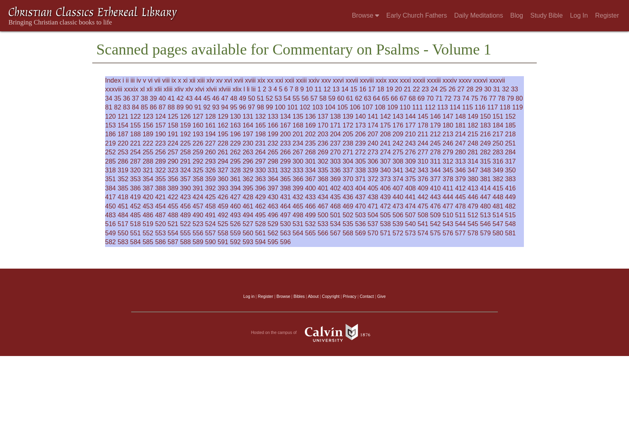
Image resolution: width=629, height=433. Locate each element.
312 (447, 161)
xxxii (419, 80)
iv (138, 80)
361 (235, 179)
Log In (579, 15)
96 (242, 107)
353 (135, 179)
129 (222, 116)
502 (348, 215)
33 (514, 89)
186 (110, 134)
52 (269, 98)
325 (198, 170)
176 (398, 125)
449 (510, 197)
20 (398, 89)
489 (185, 215)
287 (135, 161)
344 (435, 170)
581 (510, 233)
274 (385, 152)
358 (198, 179)
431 (285, 197)
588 (185, 242)
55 (296, 98)
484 (123, 215)
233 (285, 143)
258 (185, 152)
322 (160, 170)
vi (150, 80)
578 (473, 233)
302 (323, 161)
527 (248, 224)
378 (447, 179)
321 (147, 170)
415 (498, 188)
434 (323, 197)
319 (123, 170)
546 (485, 224)
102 (305, 107)
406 (385, 188)
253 (123, 152)
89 (180, 107)
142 (385, 116)
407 (398, 188)
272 (360, 152)
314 (473, 161)
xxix (381, 80)
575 (435, 233)
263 (248, 152)
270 (335, 152)
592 (235, 242)
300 (297, 161)
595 (273, 242)
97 (251, 107)
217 (498, 134)
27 (461, 89)
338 (360, 170)
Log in (249, 296)
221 (135, 143)
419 (135, 197)
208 (385, 134)
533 (323, 224)
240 (372, 143)
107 (367, 107)
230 (248, 143)
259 (198, 152)
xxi (279, 80)
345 (447, 170)
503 (360, 215)
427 (235, 197)
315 (485, 161)
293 (210, 161)
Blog (516, 15)
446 (473, 197)
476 (435, 206)
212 (435, 134)
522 (185, 224)
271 (348, 152)
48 (233, 98)
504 (372, 215)
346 (460, 170)
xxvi (338, 80)
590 (210, 242)
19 (389, 89)
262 (235, 152)
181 (460, 125)
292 (198, 161)
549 (110, 233)
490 (198, 215)
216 (485, 134)
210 (410, 134)
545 (473, 224)
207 (372, 134)
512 (473, 215)
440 (398, 197)
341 (398, 170)
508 (423, 215)
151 (498, 116)
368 (323, 179)
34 (108, 98)
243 (410, 143)
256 (160, 152)
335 (323, 170)
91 (198, 107)
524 (210, 224)
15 (353, 89)
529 (273, 224)
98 (260, 107)
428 (248, 197)
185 (510, 125)
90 (189, 107)
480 (485, 206)
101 (292, 107)
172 (348, 125)
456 (185, 206)
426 (222, 197)
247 (460, 143)
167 (285, 125)
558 (222, 233)
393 (222, 188)
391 (198, 188)
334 (310, 170)
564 (297, 233)
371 (360, 179)
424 (198, 197)
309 (410, 161)
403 (348, 188)
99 (269, 107)
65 (385, 98)
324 (185, 170)
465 (297, 206)
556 (198, 233)
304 (348, 161)
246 (447, 143)
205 (348, 134)
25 (443, 89)
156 (147, 125)
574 (423, 233)
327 (222, 170)
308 (398, 161)
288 (147, 161)
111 (417, 107)
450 (110, 206)
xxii (289, 80)
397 (273, 188)
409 (423, 188)
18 (380, 89)
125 (173, 116)
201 (297, 134)
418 (123, 197)
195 (222, 134)
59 (331, 98)
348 (485, 170)
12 (327, 89)
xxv (326, 80)
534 (335, 224)
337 (348, 170)
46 (215, 98)
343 (423, 170)
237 (335, 143)
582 (110, 242)
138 (335, 116)
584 (135, 242)
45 (207, 98)
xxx (393, 80)
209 (398, 134)
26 (452, 89)
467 (323, 206)
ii (127, 80)
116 (480, 107)
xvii (238, 80)
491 (210, 215)
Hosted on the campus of (314, 333)
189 (147, 134)
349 (498, 170)
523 (198, 224)
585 (147, 242)
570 (372, 233)
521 (173, 224)
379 (460, 179)
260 (210, 152)
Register (607, 15)
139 (348, 116)
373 (385, 179)
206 (360, 134)
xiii (201, 80)
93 (215, 107)
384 (110, 188)
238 (348, 143)
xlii (158, 89)
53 (278, 98)
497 (285, 215)
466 (310, 206)
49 (242, 98)
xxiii (301, 80)
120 (110, 116)
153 (110, 125)
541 (423, 224)
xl (142, 89)
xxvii (351, 80)
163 (235, 125)
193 (198, 134)
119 (517, 107)
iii (132, 80)
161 (210, 125)
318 (110, 170)
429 (260, 197)
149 (473, 116)
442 (423, 197)
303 (335, 161)
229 (235, 143)
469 (348, 206)
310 (423, 161)
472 (385, 206)
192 (185, 134)
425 (210, 197)
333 (297, 170)
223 (160, 143)
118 (505, 107)
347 (473, 170)
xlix (236, 89)
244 (423, 143)
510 (447, 215)
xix (262, 80)
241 (385, 143)
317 (510, 161)
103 (317, 107)
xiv (211, 80)
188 (135, 134)
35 (117, 98)
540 (410, 224)
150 (485, 116)
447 (485, 197)
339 (372, 170)
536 (360, 224)
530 (285, 224)
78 (501, 98)
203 (323, 134)
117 (492, 107)
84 (135, 107)
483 (110, 215)
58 (323, 98)
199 (273, 134)
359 (210, 179)
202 (310, 134)
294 (222, 161)
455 (173, 206)
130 (235, 116)
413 (473, 188)
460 (235, 206)
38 (144, 98)
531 (297, 224)
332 (285, 170)
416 (510, 188)
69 (421, 98)
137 (323, 116)
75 (474, 98)
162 (222, 125)
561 (260, 233)
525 (222, 224)
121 (123, 116)
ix (173, 80)
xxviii (367, 80)
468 (335, 206)
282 (485, 152)
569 (360, 233)
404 (360, 188)
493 (235, 215)
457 (198, 206)
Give (381, 296)
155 (135, 125)
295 (235, 161)
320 (135, 170)
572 (398, 233)
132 (260, 116)
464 (285, 206)
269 (323, 152)
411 (447, 188)
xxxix (131, 89)
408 (410, 188)
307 (385, 161)
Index (113, 80)
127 (198, 116)
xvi (228, 80)
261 (222, 152)
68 (412, 98)
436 (348, 197)
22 (416, 89)
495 (260, 215)
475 (423, 206)
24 (434, 89)
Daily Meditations (478, 15)
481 (498, 206)
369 (335, 179)
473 (398, 206)
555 (185, 233)
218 (510, 134)
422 (173, 197)
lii (254, 89)
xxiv (314, 80)
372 (372, 179)
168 (297, 125)
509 (435, 215)
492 (222, 215)
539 (398, 224)
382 (498, 179)
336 (335, 170)
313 (460, 161)
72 (448, 98)
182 (473, 125)
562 (273, 233)
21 (407, 89)
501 (335, 215)
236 (323, 143)
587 (173, 242)
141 (372, 116)
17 (371, 89)
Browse (365, 15)
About (313, 296)
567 (335, 233)
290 (173, 161)
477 (447, 206)
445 (460, 197)
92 (207, 107)
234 (297, 143)
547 (498, 224)
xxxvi (480, 80)
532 (310, 224)
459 (222, 206)
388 (160, 188)
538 (385, 224)
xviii (250, 80)
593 (248, 242)
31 (496, 89)
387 (147, 188)
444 (447, 197)
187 (123, 134)
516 (110, 224)
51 (260, 98)
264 (260, 152)
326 (210, 170)
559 (235, 233)
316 (498, 161)
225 (185, 143)
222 (147, 143)
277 (423, 152)
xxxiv (449, 80)
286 (123, 161)
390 (185, 188)
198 (260, 134)
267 (297, 152)
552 (147, 233)
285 (110, 161)
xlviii (225, 89)
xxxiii (434, 80)
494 (248, 215)
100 (280, 107)
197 (248, 134)
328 (235, 170)
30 (487, 89)
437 (360, 197)
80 (519, 98)
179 (435, 125)
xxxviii (113, 89)
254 (135, 152)
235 (310, 143)
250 (498, 143)
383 (510, 179)
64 (376, 98)
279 (447, 152)
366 (297, 179)
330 (260, 170)
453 (147, 206)
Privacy (350, 296)
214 (460, 134)
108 (380, 107)
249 (485, 143)
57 (314, 98)
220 (123, 143)
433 (310, 197)
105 (342, 107)
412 (460, 188)
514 (498, 215)
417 (110, 197)
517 (123, 224)
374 (398, 179)
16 (362, 89)
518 (135, 224)
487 (160, 215)
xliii (168, 89)
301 (310, 161)
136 (310, 116)
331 (273, 170)
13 (336, 89)
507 (410, 215)
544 (460, 224)
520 (160, 224)
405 (372, 188)
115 (467, 107)
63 (367, 98)
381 (485, 179)
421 (160, 197)
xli (149, 89)
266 (285, 152)
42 (180, 98)
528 (260, 224)
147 (447, 116)
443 (435, 197)
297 (260, 161)
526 (235, 224)
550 (123, 233)
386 (135, 188)
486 (147, 215)
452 (135, 206)
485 (135, 215)
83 (126, 107)
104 (330, 107)
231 (260, 143)
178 (423, 125)
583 (123, 242)
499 (310, 215)
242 (398, 143)
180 (447, 125)
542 (435, 224)
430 (273, 197)
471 (372, 206)
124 (160, 116)
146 (435, 116)
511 (460, 215)
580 (498, 233)
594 (260, 242)
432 (297, 197)
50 (251, 98)
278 (435, 152)
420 (147, 197)
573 (410, 233)
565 (310, 233)
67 (403, 98)
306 (372, 161)
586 (160, 242)
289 (160, 161)
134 (285, 116)
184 (498, 125)
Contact (367, 296)
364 (273, 179)
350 (510, 170)
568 (348, 233)
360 (222, 179)
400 (310, 188)
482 (510, 206)
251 (510, 143)
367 (310, 179)
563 (285, 233)
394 (235, 188)
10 (309, 89)
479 (473, 206)
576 (447, 233)
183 (485, 125)
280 (460, 152)
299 (285, 161)
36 (126, 98)
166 (273, 125)
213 (447, 134)
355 (160, 179)
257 (173, 152)
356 (173, 179)
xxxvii (497, 80)
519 (147, 224)
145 (423, 116)
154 (123, 125)
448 (498, 197)
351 (110, 179)
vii (157, 80)
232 (273, 143)
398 (285, 188)
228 (222, 143)
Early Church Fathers (416, 15)
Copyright (331, 296)
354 (147, 179)
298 (273, 161)
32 (505, 89)
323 (173, 170)
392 (210, 188)
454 (160, 206)
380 (473, 179)
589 (198, 242)
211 (423, 134)
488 (173, 215)
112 (430, 107)
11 (318, 89)
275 (398, 152)
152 (510, 116)
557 (210, 233)
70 (430, 98)
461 (248, 206)
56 (305, 98)
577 (460, 233)
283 (498, 152)
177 (410, 125)
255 (147, 152)
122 (135, 116)
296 (248, 161)
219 (110, 143)
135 (297, 116)
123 (147, 116)
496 (273, 215)
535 (348, 224)
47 (224, 98)
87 (162, 107)
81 (108, 107)
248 (473, 143)
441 (410, 197)
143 (398, 116)
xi (185, 80)
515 (510, 215)
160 (198, 125)
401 (323, 188)
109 (392, 107)
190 (160, 134)
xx (270, 80)
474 (410, 206)
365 (285, 179)
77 (492, 98)
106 (355, 107)
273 (372, 152)
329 (248, 170)
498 (297, 215)
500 (323, 215)
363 (260, 179)
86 (153, 107)
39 (153, 98)
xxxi (405, 80)
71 (438, 98)
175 (385, 125)
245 (435, 143)
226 (198, 143)
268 (310, 152)
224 (173, 143)
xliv (179, 89)
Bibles (299, 296)
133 (273, 116)
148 (460, 116)
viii (166, 80)
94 (224, 107)
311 (435, 161)
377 (435, 179)
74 (465, 98)
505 (385, 215)
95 (233, 107)
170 (323, 125)
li (248, 89)
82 (117, 107)
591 (222, 242)
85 (144, 107)
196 (235, 134)
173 (360, 125)
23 (425, 89)
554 (173, 233)
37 (135, 98)
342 (410, 170)
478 (460, 206)
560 (248, 233)
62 (358, 98)
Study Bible (546, 15)
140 (360, 116)
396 (260, 188)
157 (160, 125)
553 (160, 233)
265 (273, 152)
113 (442, 107)
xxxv (465, 80)
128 (210, 116)
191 (173, 134)
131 (248, 116)
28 (469, 89)
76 (483, 98)
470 (360, 206)
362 (248, 179)
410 (435, 188)
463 (273, 206)
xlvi (199, 89)
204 (335, 134)
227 (210, 143)
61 (349, 98)
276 (410, 152)
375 (410, 179)
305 (360, 161)
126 (185, 116)
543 (447, 224)
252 (110, 152)
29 (479, 89)
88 (171, 107)
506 (398, 215)
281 (473, 152)
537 (372, 224)
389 (173, 188)
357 (185, 179)
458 (210, 206)
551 (135, 233)
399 (297, 188)
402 (335, 188)
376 (423, 179)
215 (473, 134)
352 (123, 179)
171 (335, 125)
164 (248, 125)
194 (210, 134)
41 (171, 98)
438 (372, 197)
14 (345, 89)
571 (385, 233)
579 (485, 233)
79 (510, 98)
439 (385, 197)
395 (248, 188)
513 (485, 215)
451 (123, 206)
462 (260, 206)
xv (219, 80)
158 (173, 125)
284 (510, 152)
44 (198, 98)
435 (335, 197)
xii (192, 80)
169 (310, 125)
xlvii (211, 89)
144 (410, 116)
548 (510, 224)
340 (385, 170)
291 (185, 161)
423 (185, 197)
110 (405, 107)
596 (285, 242)
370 (348, 179)
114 (455, 107)
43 (189, 98)
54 (287, 98)
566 (323, 233)
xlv (189, 89)
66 (394, 98)
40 (162, 98)
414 (485, 188)
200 (285, 134)
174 (372, 125)
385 (123, 188)
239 (360, 143)
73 (457, 98)
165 (260, 125)
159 (185, 125)
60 (341, 98)
